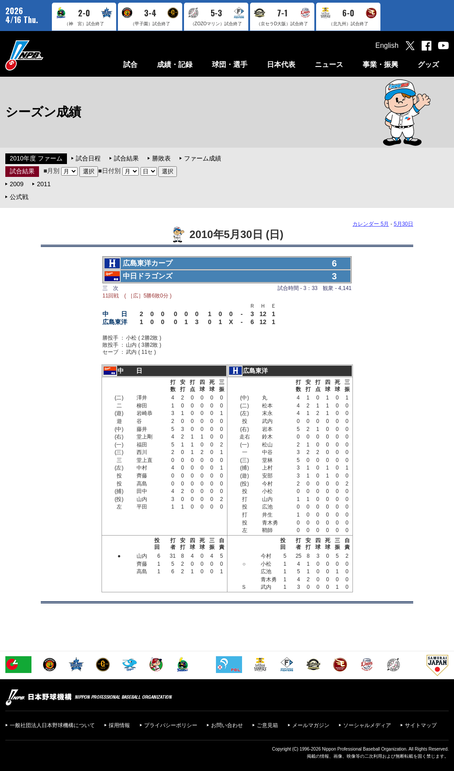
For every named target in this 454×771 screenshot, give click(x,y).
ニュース (329, 64)
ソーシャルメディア (367, 725)
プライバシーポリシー (170, 725)
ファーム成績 (202, 158)
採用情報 (119, 725)
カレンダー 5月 (370, 224)
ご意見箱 (267, 725)
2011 (44, 184)
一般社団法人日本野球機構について (52, 725)
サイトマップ (421, 725)
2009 (16, 184)
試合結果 (126, 158)
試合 (130, 64)
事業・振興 (380, 64)
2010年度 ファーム (36, 158)
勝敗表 (161, 158)
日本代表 (281, 64)
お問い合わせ (227, 725)
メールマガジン (310, 725)
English (387, 45)
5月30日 (403, 224)
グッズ (428, 64)
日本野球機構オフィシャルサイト (46, 55)
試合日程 (88, 158)
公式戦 (19, 196)
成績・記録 (174, 64)
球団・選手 (229, 64)
